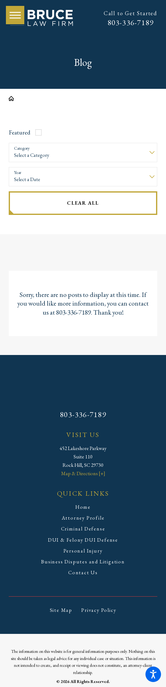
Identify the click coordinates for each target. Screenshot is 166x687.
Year (17, 172)
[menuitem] (83, 507)
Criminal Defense (83, 528)
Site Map (61, 610)
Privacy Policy (98, 610)
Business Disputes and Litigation (83, 561)
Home (83, 507)
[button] (153, 674)
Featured (19, 132)
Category (22, 148)
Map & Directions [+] (83, 473)
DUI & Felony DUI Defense (83, 540)
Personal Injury (83, 551)
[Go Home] (14, 98)
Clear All (83, 203)
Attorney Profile (83, 518)
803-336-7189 (130, 22)
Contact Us (83, 572)
